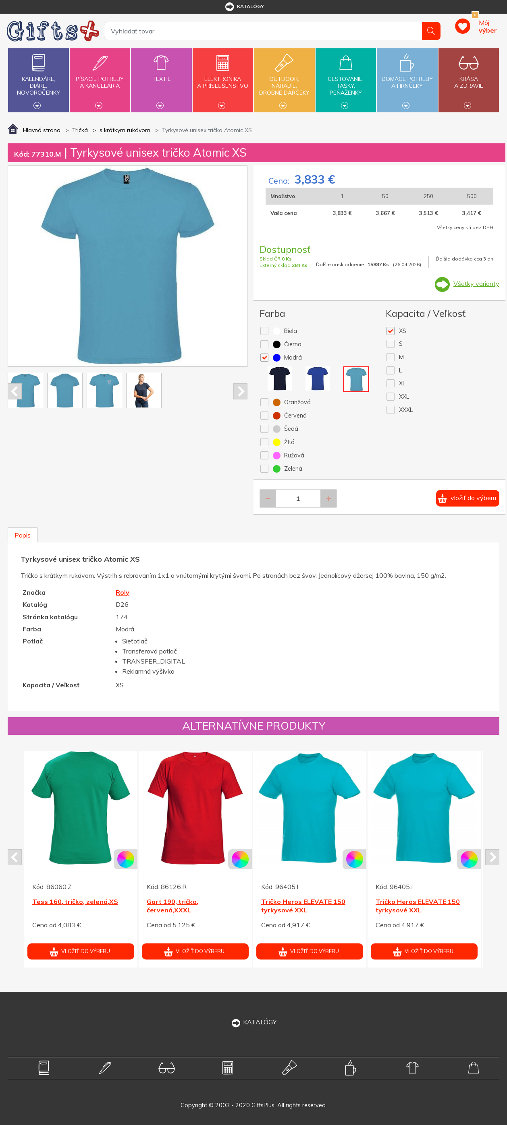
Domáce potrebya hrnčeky (407, 77)
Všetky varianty (476, 283)
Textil (161, 74)
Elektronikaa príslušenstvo (223, 77)
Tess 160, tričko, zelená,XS (75, 902)
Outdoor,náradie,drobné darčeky (284, 79)
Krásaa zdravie (469, 77)
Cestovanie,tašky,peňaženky (346, 79)
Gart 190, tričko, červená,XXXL (172, 906)
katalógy (244, 6)
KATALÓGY (253, 1022)
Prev (15, 391)
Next (240, 391)
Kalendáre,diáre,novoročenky (38, 79)
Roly (122, 592)
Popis (23, 535)
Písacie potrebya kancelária (100, 77)
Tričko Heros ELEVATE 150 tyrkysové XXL (303, 906)
